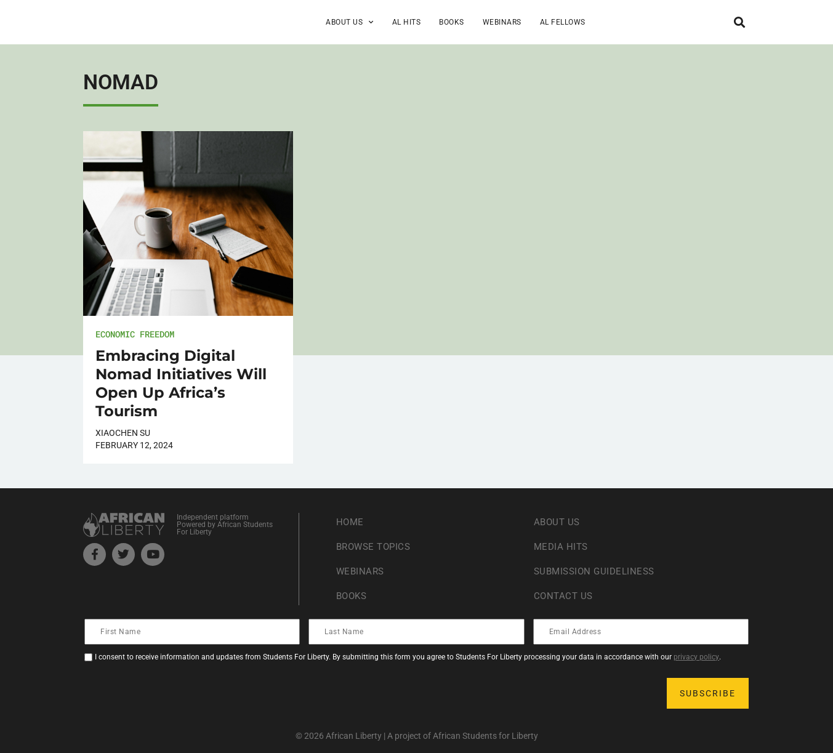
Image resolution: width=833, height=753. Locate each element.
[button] (740, 22)
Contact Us (564, 596)
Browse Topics (376, 546)
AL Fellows (563, 22)
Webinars (502, 22)
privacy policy (696, 657)
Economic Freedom (134, 334)
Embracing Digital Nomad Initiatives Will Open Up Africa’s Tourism (181, 383)
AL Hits (406, 22)
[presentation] (179, 693)
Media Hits (562, 546)
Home (350, 522)
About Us (350, 22)
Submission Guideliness (597, 571)
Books (451, 22)
